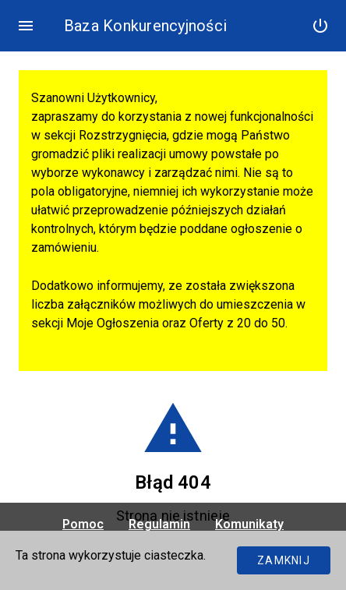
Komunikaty (249, 524)
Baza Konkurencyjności (145, 25)
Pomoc (83, 524)
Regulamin (159, 524)
